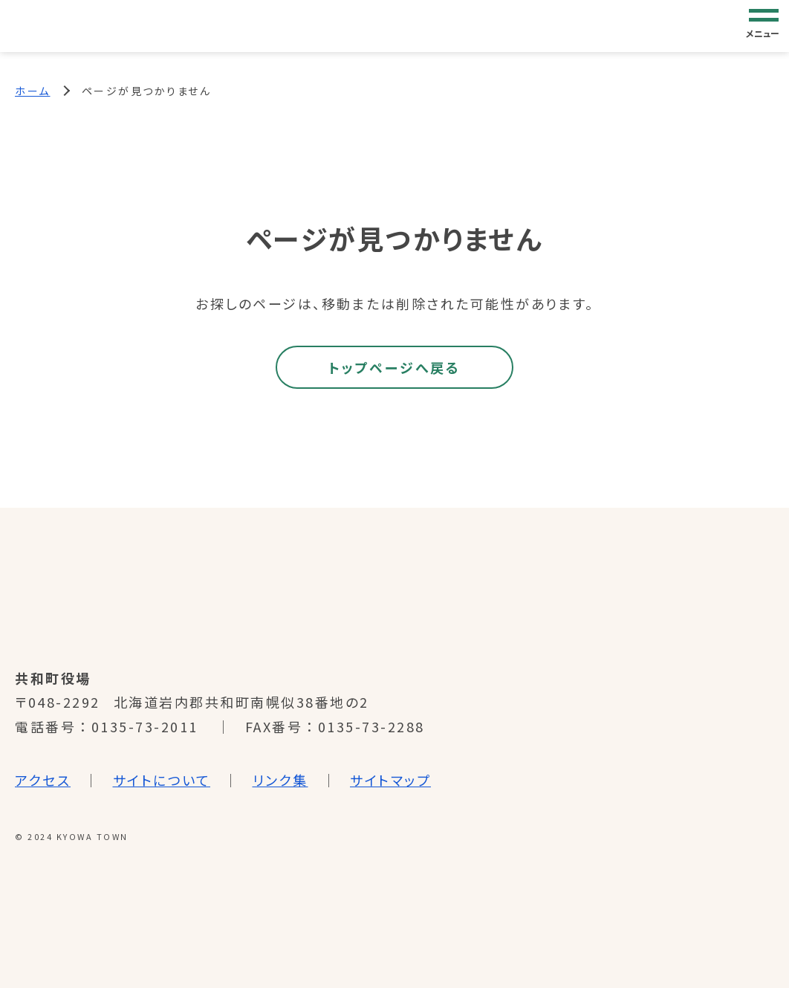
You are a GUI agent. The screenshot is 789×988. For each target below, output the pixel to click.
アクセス (43, 780)
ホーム (33, 90)
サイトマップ (390, 780)
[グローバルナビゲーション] (764, 25)
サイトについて (162, 780)
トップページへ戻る (394, 367)
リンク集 (280, 780)
